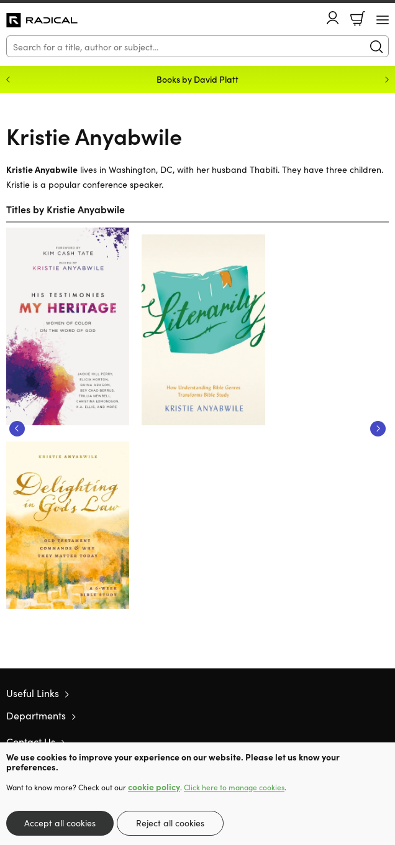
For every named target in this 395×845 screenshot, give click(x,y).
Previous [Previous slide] (8, 79)
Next (378, 428)
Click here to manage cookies (234, 787)
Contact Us (30, 741)
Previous (17, 428)
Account (333, 17)
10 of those (42, 20)
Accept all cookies (60, 822)
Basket (357, 18)
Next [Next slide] (387, 79)
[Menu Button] (382, 20)
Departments (36, 715)
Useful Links (32, 693)
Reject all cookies (170, 822)
